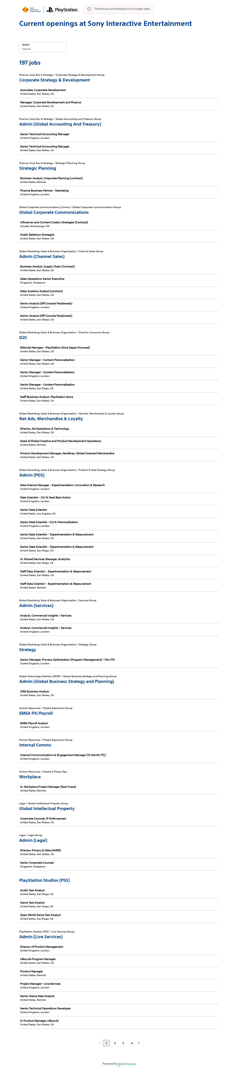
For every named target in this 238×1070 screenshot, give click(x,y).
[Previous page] (99, 1043)
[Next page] (138, 1043)
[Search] (42, 49)
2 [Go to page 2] (115, 1043)
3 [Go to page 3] (123, 1043)
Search (25, 44)
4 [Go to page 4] (132, 1043)
